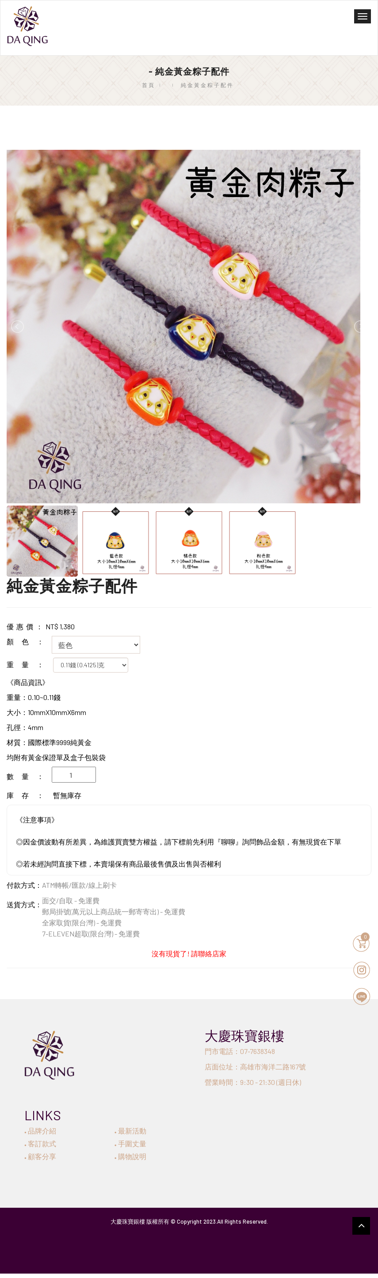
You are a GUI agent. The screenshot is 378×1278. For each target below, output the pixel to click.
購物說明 (130, 1156)
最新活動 (130, 1130)
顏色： (29, 641)
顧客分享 (40, 1156)
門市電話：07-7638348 (240, 1051)
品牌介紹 (40, 1130)
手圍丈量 (130, 1143)
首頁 (148, 85)
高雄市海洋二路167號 (273, 1066)
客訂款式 (40, 1143)
